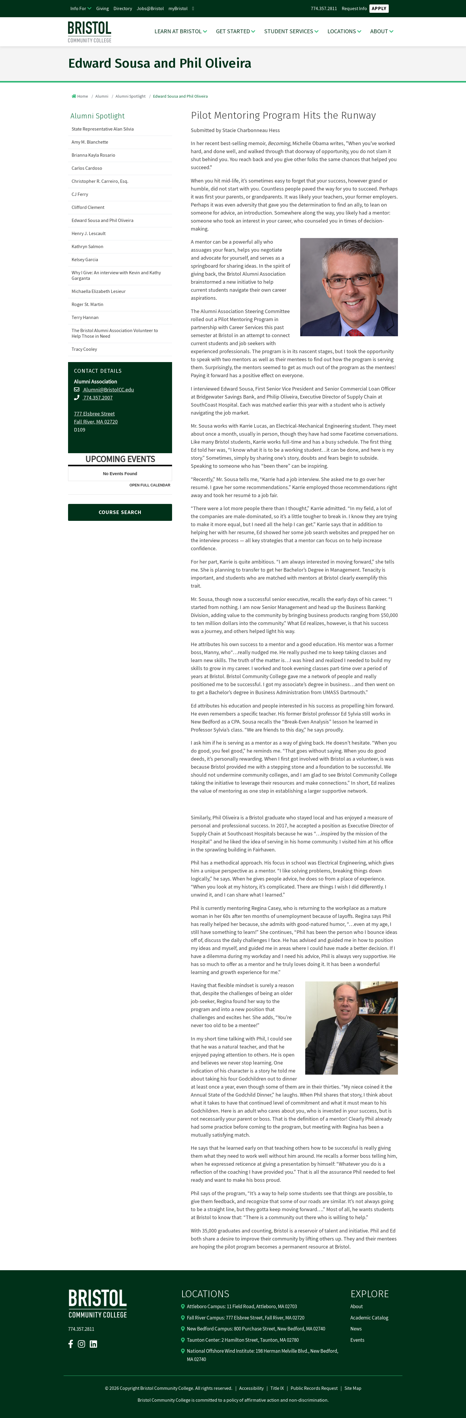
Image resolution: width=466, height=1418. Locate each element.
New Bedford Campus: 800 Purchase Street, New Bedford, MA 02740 (256, 1329)
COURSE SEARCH (120, 512)
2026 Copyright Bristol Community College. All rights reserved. (170, 1388)
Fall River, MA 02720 (96, 421)
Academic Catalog (369, 1318)
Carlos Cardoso (87, 168)
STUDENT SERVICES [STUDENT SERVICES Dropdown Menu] (288, 31)
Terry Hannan (85, 318)
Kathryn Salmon (87, 247)
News (356, 1329)
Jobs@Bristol (150, 9)
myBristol (178, 9)
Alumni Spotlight (131, 96)
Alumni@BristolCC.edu (108, 389)
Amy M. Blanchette (90, 142)
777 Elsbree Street (94, 413)
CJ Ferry (80, 194)
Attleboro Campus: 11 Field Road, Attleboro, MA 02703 (242, 1306)
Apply (379, 8)
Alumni (101, 96)
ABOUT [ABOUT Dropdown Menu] (379, 31)
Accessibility (251, 1388)
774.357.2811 (324, 9)
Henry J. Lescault (89, 234)
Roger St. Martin (87, 304)
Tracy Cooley (84, 349)
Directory (123, 9)
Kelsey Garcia (85, 260)
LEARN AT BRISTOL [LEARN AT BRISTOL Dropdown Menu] (178, 31)
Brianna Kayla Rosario (93, 155)
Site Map (352, 1388)
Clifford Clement (88, 207)
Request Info (354, 9)
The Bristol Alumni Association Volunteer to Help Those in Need (115, 333)
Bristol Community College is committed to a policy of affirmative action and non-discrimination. (233, 1400)
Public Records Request (314, 1388)
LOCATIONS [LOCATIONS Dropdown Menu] (342, 31)
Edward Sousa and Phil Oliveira (102, 220)
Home (82, 96)
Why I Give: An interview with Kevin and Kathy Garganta (116, 275)
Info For (78, 9)
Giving (102, 9)
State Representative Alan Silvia (103, 129)
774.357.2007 (97, 397)
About (356, 1306)
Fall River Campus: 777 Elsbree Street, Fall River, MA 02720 (245, 1318)
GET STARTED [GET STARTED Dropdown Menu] (233, 31)
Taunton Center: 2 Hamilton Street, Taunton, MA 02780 (243, 1340)
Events (357, 1340)
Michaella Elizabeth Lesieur (99, 291)
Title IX (277, 1388)
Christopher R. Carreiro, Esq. (100, 181)
